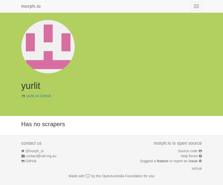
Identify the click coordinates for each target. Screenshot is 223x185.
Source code (188, 151)
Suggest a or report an (169, 161)
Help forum (189, 156)
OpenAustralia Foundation (122, 176)
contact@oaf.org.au (41, 156)
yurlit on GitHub (39, 96)
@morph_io (34, 151)
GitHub (30, 161)
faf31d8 (197, 168)
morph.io (31, 6)
